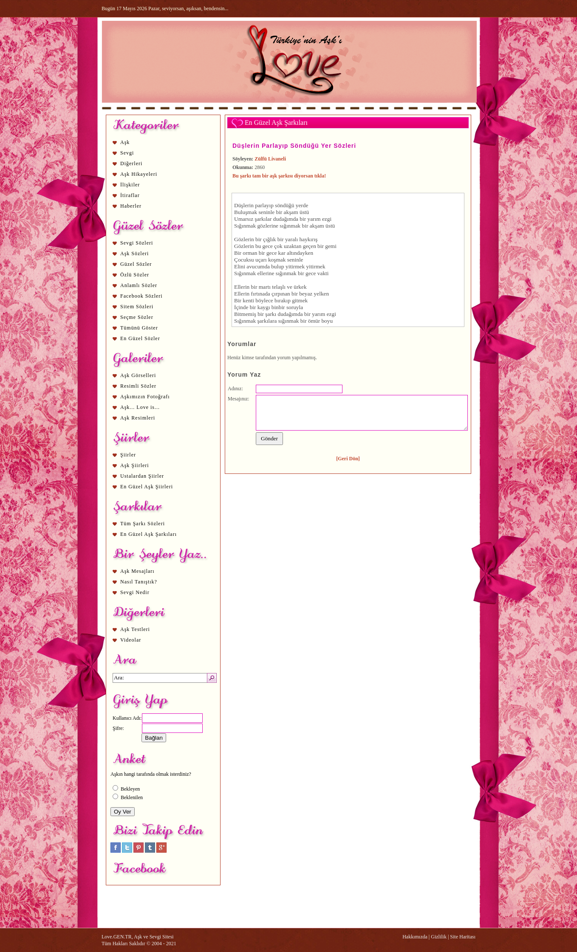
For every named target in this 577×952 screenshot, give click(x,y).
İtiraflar (130, 195)
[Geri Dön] (348, 459)
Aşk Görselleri (138, 375)
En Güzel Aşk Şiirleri (146, 487)
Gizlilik (439, 937)
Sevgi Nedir (135, 592)
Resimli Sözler (138, 386)
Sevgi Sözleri (136, 243)
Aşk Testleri (135, 629)
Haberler (130, 206)
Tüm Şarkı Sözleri (142, 524)
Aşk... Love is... (140, 407)
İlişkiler (130, 185)
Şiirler (128, 455)
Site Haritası (462, 937)
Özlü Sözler (134, 275)
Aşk (125, 142)
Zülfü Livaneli (270, 159)
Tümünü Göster (139, 328)
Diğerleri (131, 163)
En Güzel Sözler (140, 338)
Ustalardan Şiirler (142, 476)
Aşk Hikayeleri (138, 174)
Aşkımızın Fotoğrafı (145, 397)
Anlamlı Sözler (138, 285)
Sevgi (127, 153)
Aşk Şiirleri (134, 465)
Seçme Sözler (136, 317)
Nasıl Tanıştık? (138, 582)
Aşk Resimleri (137, 418)
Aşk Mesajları (137, 571)
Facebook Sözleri (141, 296)
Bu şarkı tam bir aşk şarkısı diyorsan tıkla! (279, 176)
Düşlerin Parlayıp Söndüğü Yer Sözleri (294, 145)
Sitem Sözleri (136, 307)
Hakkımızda (414, 937)
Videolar (130, 640)
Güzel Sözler (136, 264)
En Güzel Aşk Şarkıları (148, 534)
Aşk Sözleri (134, 253)
